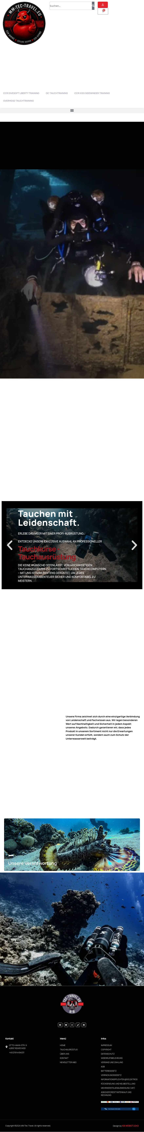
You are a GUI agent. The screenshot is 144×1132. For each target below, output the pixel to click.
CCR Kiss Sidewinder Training (92, 93)
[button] (72, 110)
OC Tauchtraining (57, 93)
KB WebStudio (130, 1125)
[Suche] (93, 6)
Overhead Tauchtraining (18, 100)
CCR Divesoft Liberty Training (21, 93)
